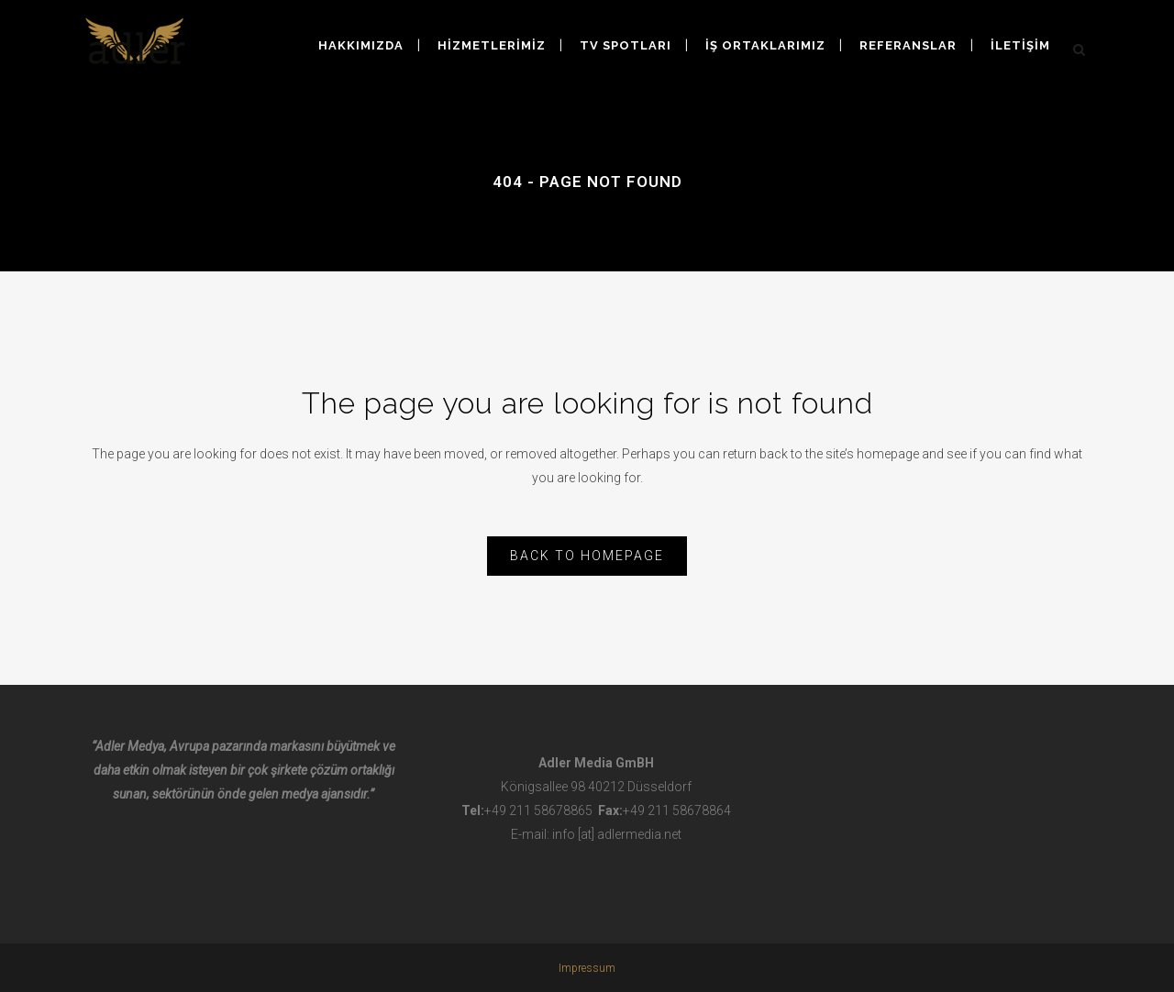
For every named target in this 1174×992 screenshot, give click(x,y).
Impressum (587, 968)
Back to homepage (587, 555)
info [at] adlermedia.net (616, 834)
